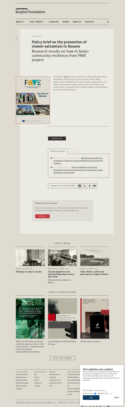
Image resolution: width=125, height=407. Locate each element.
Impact (77, 21)
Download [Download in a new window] (57, 138)
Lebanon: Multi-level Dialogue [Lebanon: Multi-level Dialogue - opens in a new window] (76, 389)
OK (91, 397)
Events (36, 380)
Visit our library (62, 358)
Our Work (36, 21)
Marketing (103, 393)
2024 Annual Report (22, 374)
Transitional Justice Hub (74, 374)
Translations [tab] (57, 151)
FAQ (50, 386)
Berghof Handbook (22, 380)
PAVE (65, 76)
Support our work (54, 380)
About (20, 21)
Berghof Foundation (30, 11)
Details (116, 397)
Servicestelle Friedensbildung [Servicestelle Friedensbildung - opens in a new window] (76, 380)
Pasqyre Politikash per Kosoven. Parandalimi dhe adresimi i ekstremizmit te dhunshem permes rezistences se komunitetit (78, 170)
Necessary (93, 390)
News (66, 21)
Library (54, 21)
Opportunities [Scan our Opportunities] (40, 372)
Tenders (36, 377)
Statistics (88, 393)
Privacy (72, 403)
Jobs (35, 374)
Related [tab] (74, 151)
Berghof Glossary (21, 377)
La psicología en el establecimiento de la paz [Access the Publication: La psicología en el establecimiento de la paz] (62, 342)
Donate (89, 21)
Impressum (62, 403)
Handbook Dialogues (22, 383)
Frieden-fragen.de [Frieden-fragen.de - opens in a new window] (73, 377)
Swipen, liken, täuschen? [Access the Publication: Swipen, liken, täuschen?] (90, 341)
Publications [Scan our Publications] (21, 372)
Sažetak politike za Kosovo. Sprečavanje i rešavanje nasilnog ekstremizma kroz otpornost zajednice (78, 160)
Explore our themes (55, 383)
